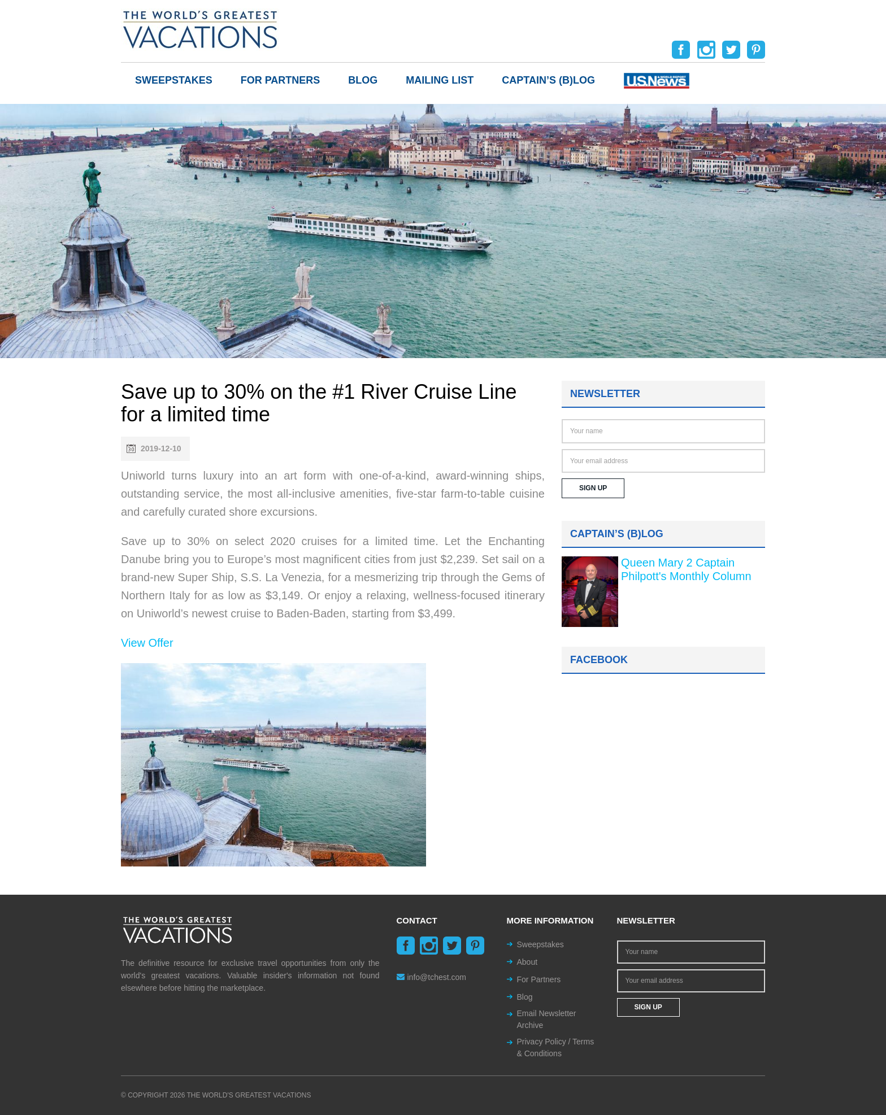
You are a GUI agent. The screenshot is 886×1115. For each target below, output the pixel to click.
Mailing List (440, 80)
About (527, 961)
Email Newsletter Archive (546, 1019)
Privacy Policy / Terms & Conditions (555, 1047)
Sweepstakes (173, 80)
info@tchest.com (431, 977)
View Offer (147, 643)
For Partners (280, 80)
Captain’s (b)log (548, 80)
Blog (362, 80)
